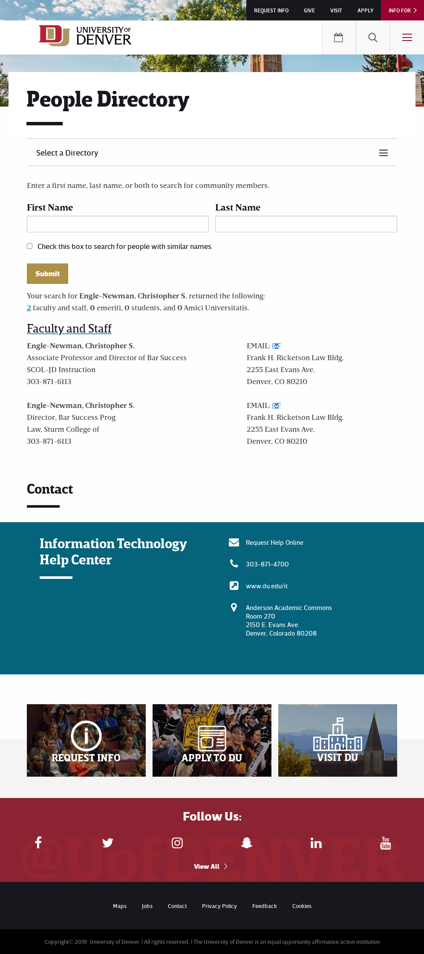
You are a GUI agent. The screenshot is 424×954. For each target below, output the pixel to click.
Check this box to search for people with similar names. (125, 246)
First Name (50, 207)
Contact (177, 905)
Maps (120, 905)
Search (373, 37)
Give (309, 10)
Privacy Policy (219, 905)
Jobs (147, 905)
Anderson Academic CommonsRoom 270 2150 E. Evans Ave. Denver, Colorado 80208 (289, 620)
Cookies (302, 905)
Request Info (271, 10)
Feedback (264, 905)
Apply (365, 10)
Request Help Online (274, 542)
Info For (400, 10)
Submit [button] (47, 273)
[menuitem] (373, 37)
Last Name (237, 207)
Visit (336, 10)
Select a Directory (67, 152)
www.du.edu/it (267, 585)
